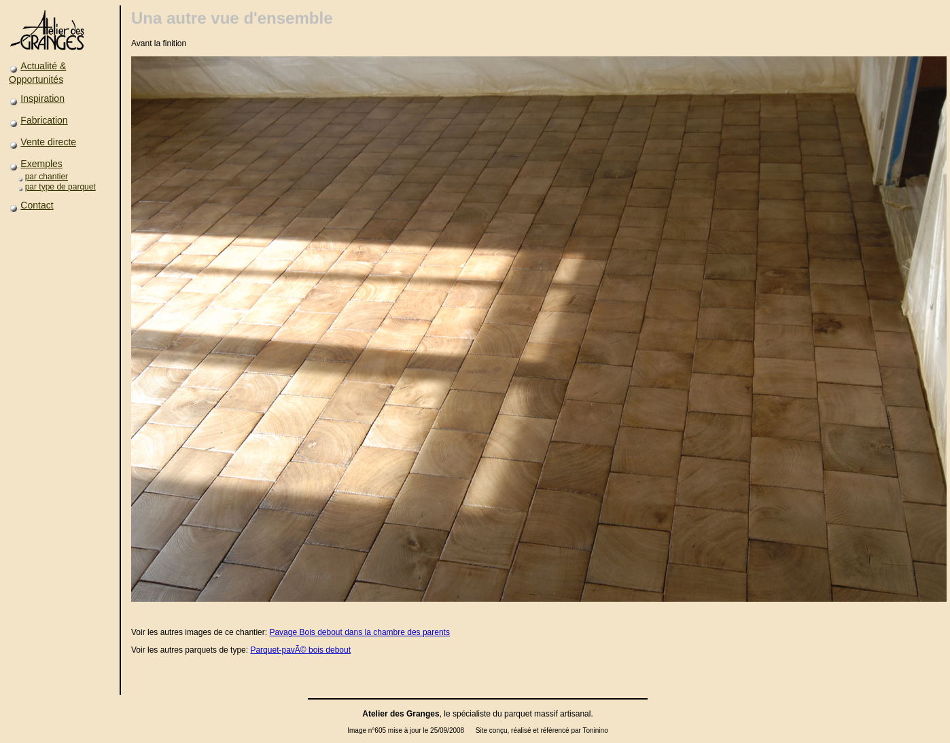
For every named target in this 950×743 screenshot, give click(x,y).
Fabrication (43, 120)
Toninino (595, 730)
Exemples (41, 163)
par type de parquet (60, 187)
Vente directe (48, 142)
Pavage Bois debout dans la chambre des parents (359, 632)
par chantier (46, 176)
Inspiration (42, 98)
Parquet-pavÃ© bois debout (300, 650)
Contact (36, 205)
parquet (518, 714)
